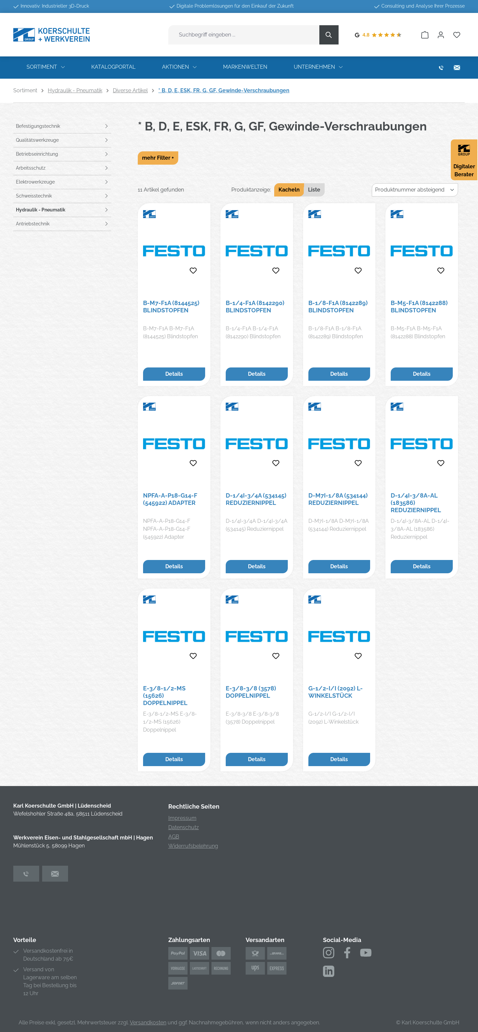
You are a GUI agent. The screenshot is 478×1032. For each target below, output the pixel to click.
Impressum (182, 818)
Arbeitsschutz (30, 168)
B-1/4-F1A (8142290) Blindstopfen (255, 306)
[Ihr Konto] (441, 34)
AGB (173, 837)
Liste (314, 190)
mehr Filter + (158, 158)
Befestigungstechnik (38, 126)
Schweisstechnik (34, 195)
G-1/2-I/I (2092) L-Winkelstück (335, 692)
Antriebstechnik (32, 223)
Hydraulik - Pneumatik (40, 209)
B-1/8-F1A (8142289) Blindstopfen (338, 306)
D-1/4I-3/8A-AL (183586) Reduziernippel (416, 503)
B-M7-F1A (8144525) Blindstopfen (171, 306)
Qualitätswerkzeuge (37, 140)
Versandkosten (148, 1022)
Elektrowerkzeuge (35, 182)
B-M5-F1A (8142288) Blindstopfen (419, 306)
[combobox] (244, 34)
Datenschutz (183, 827)
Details (174, 374)
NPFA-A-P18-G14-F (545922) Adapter (170, 499)
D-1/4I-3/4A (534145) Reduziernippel (256, 499)
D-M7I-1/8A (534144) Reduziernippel (338, 499)
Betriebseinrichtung (37, 154)
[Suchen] (329, 34)
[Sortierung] (415, 190)
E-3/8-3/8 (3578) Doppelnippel (251, 692)
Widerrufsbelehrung (193, 846)
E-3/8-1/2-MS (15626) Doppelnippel (165, 695)
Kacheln (289, 190)
